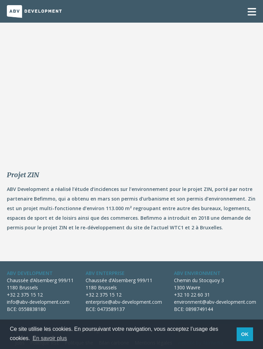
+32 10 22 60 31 (192, 294)
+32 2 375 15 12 (25, 294)
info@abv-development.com (38, 302)
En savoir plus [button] (50, 338)
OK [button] (245, 334)
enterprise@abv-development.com (124, 302)
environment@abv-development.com (215, 302)
